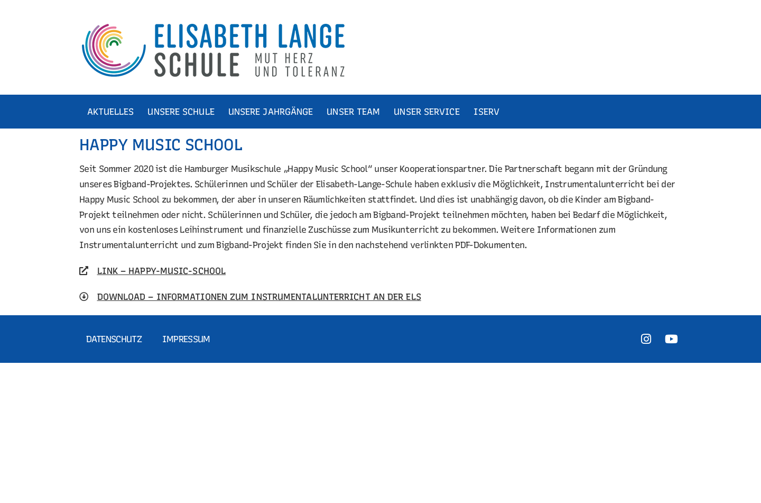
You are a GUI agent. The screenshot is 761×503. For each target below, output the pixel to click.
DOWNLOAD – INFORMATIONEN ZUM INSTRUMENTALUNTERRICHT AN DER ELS (259, 296)
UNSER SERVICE (426, 111)
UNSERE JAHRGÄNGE (270, 111)
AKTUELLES (110, 111)
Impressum (186, 339)
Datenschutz (114, 339)
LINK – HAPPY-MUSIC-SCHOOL (161, 271)
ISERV (487, 111)
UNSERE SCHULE (180, 111)
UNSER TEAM (353, 111)
